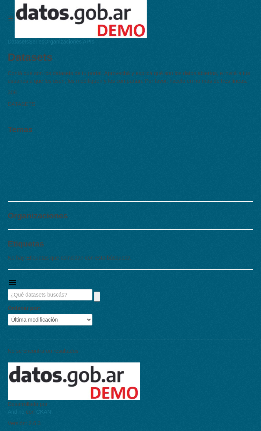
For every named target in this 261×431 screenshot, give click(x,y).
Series (36, 42)
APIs (88, 42)
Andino (16, 412)
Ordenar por (23, 308)
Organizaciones (63, 42)
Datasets (18, 42)
